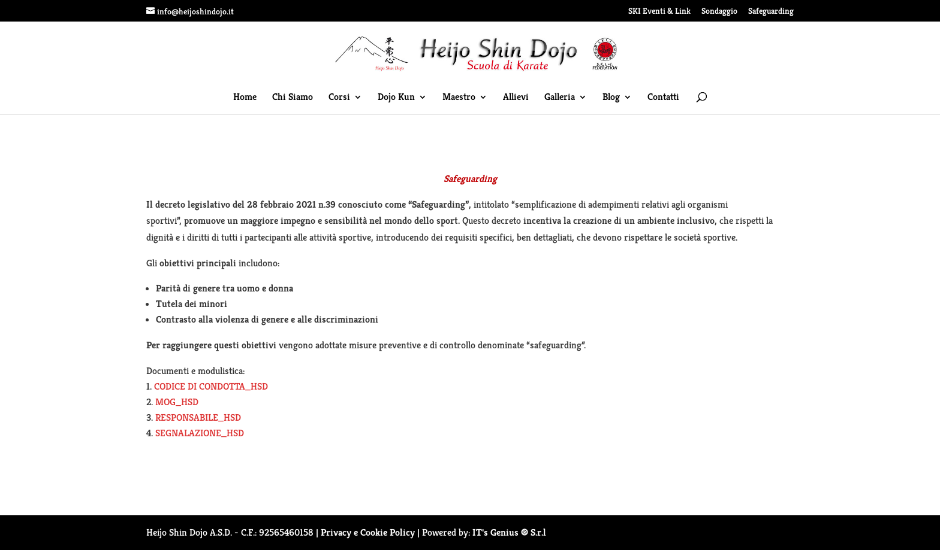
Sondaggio (719, 11)
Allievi (516, 98)
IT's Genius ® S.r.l (509, 532)
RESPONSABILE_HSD (198, 417)
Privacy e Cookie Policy (368, 532)
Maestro (458, 98)
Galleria (559, 98)
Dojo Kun (396, 98)
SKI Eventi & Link (659, 11)
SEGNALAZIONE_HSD (199, 433)
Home (245, 98)
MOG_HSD (176, 402)
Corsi (339, 98)
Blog (611, 98)
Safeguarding (771, 11)
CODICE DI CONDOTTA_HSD (211, 386)
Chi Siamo (292, 98)
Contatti (663, 98)
